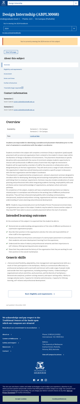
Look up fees (34, 136)
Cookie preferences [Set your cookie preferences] (59, 399)
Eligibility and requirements (13, 69)
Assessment (8, 74)
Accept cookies (20, 399)
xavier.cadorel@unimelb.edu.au (24, 101)
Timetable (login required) (16, 88)
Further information (10, 83)
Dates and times (9, 78)
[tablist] (43, 3)
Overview (7, 65)
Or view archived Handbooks (11, 33)
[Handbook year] (40, 28)
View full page (11, 52)
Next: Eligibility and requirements (38, 294)
